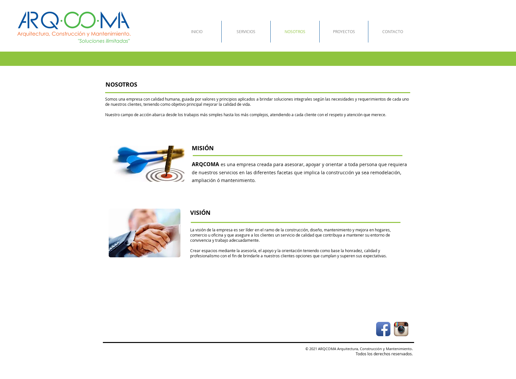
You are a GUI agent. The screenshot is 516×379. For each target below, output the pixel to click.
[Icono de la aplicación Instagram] (401, 329)
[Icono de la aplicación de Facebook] (383, 329)
